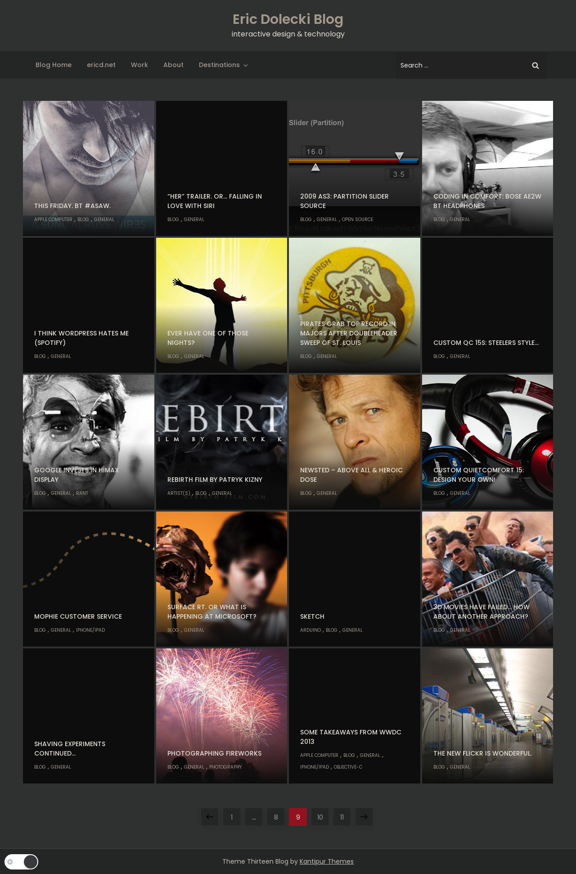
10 (323, 815)
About (173, 64)
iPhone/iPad (90, 630)
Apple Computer (53, 219)
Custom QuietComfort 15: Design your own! (478, 475)
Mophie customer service (78, 616)
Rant (82, 493)
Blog (83, 219)
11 (345, 815)
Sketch (312, 616)
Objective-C (348, 767)
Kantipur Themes (327, 861)
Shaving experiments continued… (69, 748)
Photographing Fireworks (214, 753)
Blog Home (54, 64)
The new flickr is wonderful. (482, 753)
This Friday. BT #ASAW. (72, 205)
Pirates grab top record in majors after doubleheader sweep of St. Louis (348, 333)
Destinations (224, 64)
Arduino (310, 630)
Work (139, 64)
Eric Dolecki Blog (288, 19)
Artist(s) (178, 493)
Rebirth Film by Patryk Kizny (214, 479)
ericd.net (101, 64)
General (104, 219)
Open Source (357, 219)
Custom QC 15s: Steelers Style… (486, 342)
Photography (225, 767)
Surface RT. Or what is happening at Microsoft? (211, 611)
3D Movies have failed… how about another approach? (481, 611)
